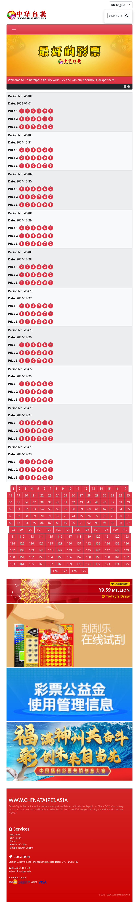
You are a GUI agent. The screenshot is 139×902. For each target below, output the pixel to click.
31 (112, 495)
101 (39, 530)
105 (77, 530)
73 (65, 516)
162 (126, 557)
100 (29, 530)
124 (12, 543)
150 (12, 557)
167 (50, 564)
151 (21, 557)
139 (31, 550)
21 (34, 495)
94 (104, 523)
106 (86, 530)
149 (126, 550)
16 (117, 489)
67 (18, 516)
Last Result (15, 832)
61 (96, 509)
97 (128, 523)
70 (42, 516)
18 (10, 495)
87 (49, 523)
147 (107, 550)
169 (69, 564)
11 (77, 489)
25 (65, 495)
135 (116, 543)
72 (57, 516)
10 (69, 489)
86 (42, 523)
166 (40, 564)
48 (120, 502)
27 (81, 495)
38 (42, 502)
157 (78, 557)
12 (85, 489)
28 (89, 495)
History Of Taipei (18, 838)
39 (49, 502)
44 (89, 502)
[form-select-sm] (120, 4)
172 (97, 564)
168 (59, 564)
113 (31, 537)
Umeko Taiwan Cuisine (21, 842)
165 (31, 564)
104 (67, 530)
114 (40, 537)
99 (21, 530)
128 (50, 543)
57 (65, 509)
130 (69, 543)
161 (116, 557)
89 (65, 523)
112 (21, 537)
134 (107, 543)
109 (115, 530)
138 (21, 550)
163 (12, 564)
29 (96, 495)
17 (124, 489)
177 (64, 571)
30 (104, 495)
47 (112, 502)
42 (73, 502)
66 (10, 516)
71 (49, 516)
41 (65, 502)
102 (48, 530)
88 (57, 523)
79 (112, 516)
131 (78, 543)
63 (112, 509)
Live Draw (15, 828)
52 (26, 509)
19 (18, 495)
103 (58, 530)
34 (10, 502)
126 (31, 543)
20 (26, 495)
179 (83, 571)
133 (97, 543)
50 (10, 509)
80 (120, 516)
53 (34, 509)
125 (21, 543)
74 (73, 516)
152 (31, 557)
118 (78, 537)
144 (78, 550)
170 (78, 564)
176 (55, 571)
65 (128, 509)
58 (73, 509)
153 (40, 557)
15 (109, 489)
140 (40, 550)
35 (18, 502)
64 (120, 509)
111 (12, 537)
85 (34, 523)
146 (97, 550)
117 (69, 537)
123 (126, 537)
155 (59, 557)
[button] (125, 86)
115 (50, 537)
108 (105, 530)
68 (26, 516)
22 (42, 495)
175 (126, 564)
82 (10, 523)
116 (59, 537)
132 (88, 543)
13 (93, 489)
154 (50, 557)
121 (107, 537)
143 (69, 550)
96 (120, 523)
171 (88, 564)
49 (128, 502)
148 (116, 550)
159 (97, 557)
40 (57, 502)
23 (49, 495)
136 (126, 543)
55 (49, 509)
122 (116, 537)
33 (128, 495)
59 (81, 509)
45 (96, 502)
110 (124, 530)
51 (18, 509)
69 (34, 516)
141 (50, 550)
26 (73, 495)
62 (104, 509)
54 (42, 509)
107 (96, 530)
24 (57, 495)
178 (74, 571)
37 (34, 502)
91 (81, 523)
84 (26, 523)
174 (116, 564)
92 (89, 523)
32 (120, 495)
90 (73, 523)
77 (96, 516)
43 (81, 502)
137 (12, 550)
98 (13, 530)
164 (21, 564)
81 (128, 516)
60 (89, 509)
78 (104, 516)
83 (18, 523)
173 (107, 564)
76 (89, 516)
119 (88, 537)
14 (101, 489)
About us (14, 835)
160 (107, 557)
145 (88, 550)
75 (81, 516)
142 (59, 550)
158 (88, 557)
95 (112, 523)
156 (69, 557)
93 (96, 523)
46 (104, 502)
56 (57, 509)
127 (40, 543)
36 (26, 502)
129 (59, 543)
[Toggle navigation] (14, 29)
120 (97, 537)
